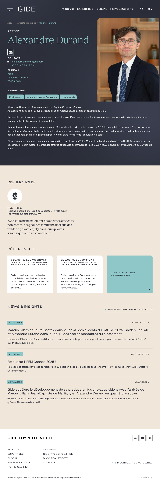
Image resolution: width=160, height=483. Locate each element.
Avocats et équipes (26, 23)
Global (102, 9)
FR (149, 9)
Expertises (85, 9)
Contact (49, 463)
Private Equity (68, 97)
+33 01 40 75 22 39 (20, 65)
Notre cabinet (18, 467)
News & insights (122, 9)
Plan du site (29, 477)
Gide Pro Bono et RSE (58, 454)
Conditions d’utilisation (45, 477)
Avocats (68, 9)
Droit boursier (15, 97)
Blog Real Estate (55, 458)
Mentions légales (14, 477)
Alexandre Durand (47, 23)
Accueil (10, 23)
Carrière (49, 450)
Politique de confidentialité (69, 477)
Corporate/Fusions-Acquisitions (42, 97)
